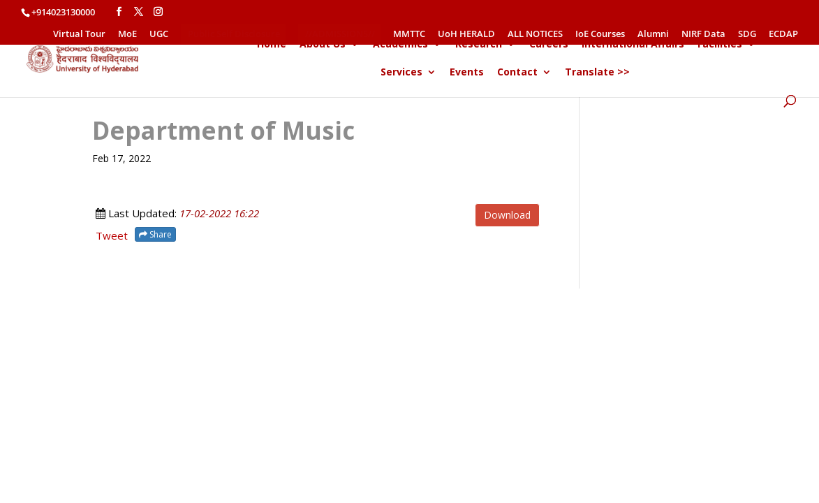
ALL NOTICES (535, 34)
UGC (158, 34)
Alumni (653, 34)
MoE (127, 34)
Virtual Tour (79, 34)
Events (467, 72)
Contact (517, 72)
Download (507, 214)
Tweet (112, 235)
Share (155, 234)
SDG (747, 34)
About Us (323, 44)
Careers (548, 44)
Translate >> (597, 72)
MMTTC (409, 34)
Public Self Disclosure (234, 33)
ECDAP (783, 34)
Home (271, 44)
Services (401, 72)
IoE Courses (600, 34)
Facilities (720, 44)
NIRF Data (703, 34)
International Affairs (633, 44)
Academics (400, 44)
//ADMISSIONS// (340, 33)
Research (478, 44)
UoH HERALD (466, 34)
